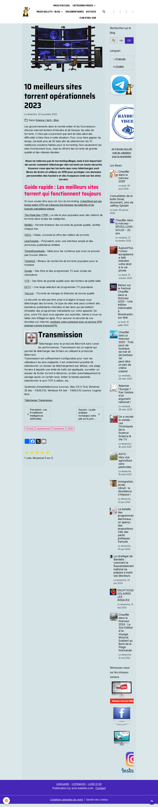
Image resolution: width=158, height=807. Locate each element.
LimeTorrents (32, 240)
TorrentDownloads (35, 250)
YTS (26, 279)
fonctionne (58, 430)
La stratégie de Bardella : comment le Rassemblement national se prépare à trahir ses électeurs (124, 569)
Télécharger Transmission (39, 398)
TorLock (29, 292)
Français (119, 59)
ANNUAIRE (62, 787)
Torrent (29, 430)
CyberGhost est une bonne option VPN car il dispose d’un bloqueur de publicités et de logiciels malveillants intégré (62, 205)
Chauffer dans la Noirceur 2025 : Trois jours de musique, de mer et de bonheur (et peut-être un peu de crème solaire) (126, 353)
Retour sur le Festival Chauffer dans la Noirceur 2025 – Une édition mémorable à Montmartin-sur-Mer (126, 301)
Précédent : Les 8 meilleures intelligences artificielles (37, 414)
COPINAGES (78, 787)
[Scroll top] (152, 801)
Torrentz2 (30, 260)
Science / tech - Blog (48, 120)
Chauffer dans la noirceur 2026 (124, 176)
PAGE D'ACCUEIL (61, 5)
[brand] (26, 12)
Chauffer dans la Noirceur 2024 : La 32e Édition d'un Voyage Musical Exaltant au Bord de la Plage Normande (126, 635)
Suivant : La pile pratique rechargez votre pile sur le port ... (90, 414)
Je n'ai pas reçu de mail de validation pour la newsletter (121, 153)
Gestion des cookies (98, 802)
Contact (101, 791)
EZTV (27, 286)
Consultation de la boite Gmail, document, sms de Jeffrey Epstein (121, 200)
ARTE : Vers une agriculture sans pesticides (125, 463)
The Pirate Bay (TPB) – (38, 214)
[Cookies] (6, 800)
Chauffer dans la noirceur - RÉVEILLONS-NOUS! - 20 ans (124, 227)
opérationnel (43, 430)
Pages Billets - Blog (49, 12)
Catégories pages (83, 5)
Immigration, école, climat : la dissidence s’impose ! (126, 491)
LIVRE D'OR (95, 787)
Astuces (91, 12)
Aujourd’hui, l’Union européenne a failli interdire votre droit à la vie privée (126, 259)
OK (129, 40)
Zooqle (28, 270)
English (119, 66)
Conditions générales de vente (65, 802)
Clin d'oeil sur (87, 18)
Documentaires (75, 12)
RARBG (29, 224)
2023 (70, 430)
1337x (28, 234)
